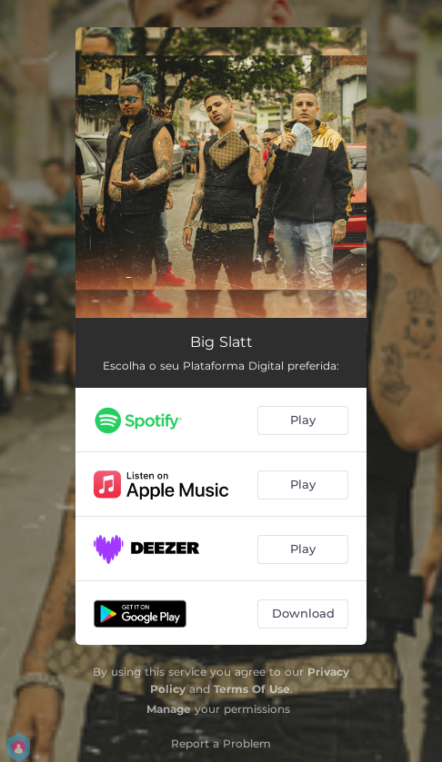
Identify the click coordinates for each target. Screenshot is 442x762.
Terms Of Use (252, 689)
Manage (168, 709)
